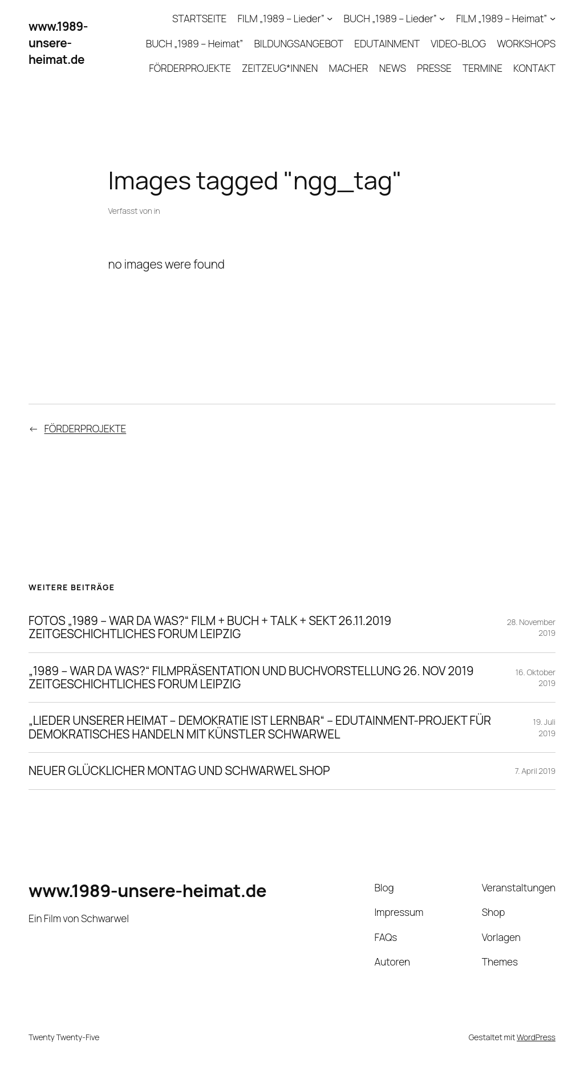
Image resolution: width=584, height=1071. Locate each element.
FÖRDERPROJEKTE (190, 68)
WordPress (536, 1037)
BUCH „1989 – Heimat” (195, 43)
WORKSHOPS (526, 43)
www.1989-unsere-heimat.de (58, 42)
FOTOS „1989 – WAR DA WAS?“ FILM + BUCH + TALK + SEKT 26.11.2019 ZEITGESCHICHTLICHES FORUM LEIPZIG (210, 627)
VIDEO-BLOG (458, 43)
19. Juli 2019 (544, 727)
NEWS (392, 68)
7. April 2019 (535, 770)
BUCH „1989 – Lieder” (390, 18)
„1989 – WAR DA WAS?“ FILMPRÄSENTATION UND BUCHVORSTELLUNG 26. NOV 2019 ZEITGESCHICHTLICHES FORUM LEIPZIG (251, 677)
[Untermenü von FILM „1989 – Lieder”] (329, 18)
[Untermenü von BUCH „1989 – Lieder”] (442, 18)
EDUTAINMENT (387, 43)
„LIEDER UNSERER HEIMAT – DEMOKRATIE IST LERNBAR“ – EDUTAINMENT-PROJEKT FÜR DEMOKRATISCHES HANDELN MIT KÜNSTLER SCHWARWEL (260, 727)
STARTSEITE (199, 18)
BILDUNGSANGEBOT (298, 43)
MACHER (348, 68)
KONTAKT (534, 68)
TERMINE (482, 68)
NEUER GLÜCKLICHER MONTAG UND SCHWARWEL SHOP (179, 770)
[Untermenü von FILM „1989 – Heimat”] (552, 18)
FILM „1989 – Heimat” (502, 18)
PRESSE (434, 68)
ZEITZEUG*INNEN (280, 68)
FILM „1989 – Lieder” (281, 18)
